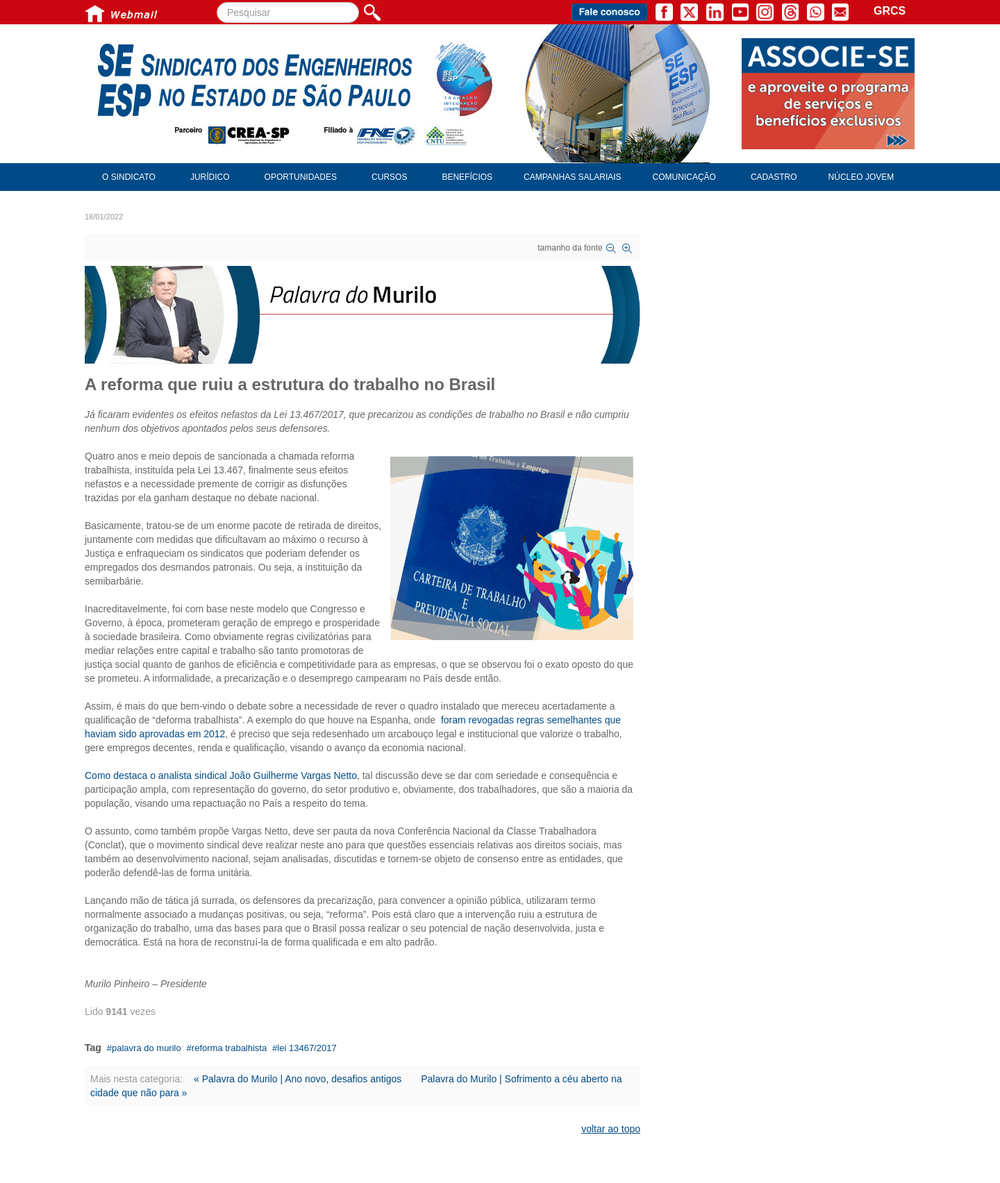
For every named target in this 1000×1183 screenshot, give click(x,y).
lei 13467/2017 (306, 1048)
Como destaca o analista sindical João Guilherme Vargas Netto (221, 775)
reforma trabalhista (229, 1048)
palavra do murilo (146, 1048)
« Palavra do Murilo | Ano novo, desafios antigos (297, 1078)
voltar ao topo (610, 1128)
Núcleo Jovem (861, 177)
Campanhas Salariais (572, 177)
